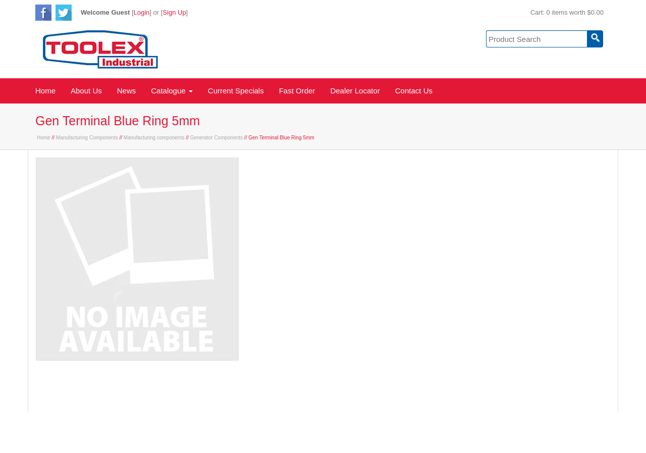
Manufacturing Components (87, 137)
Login (142, 12)
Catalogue (172, 90)
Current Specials (236, 90)
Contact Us (414, 90)
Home (45, 90)
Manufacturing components (154, 137)
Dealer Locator (355, 90)
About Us (86, 90)
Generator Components (216, 137)
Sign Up (174, 12)
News (126, 90)
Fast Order (297, 90)
